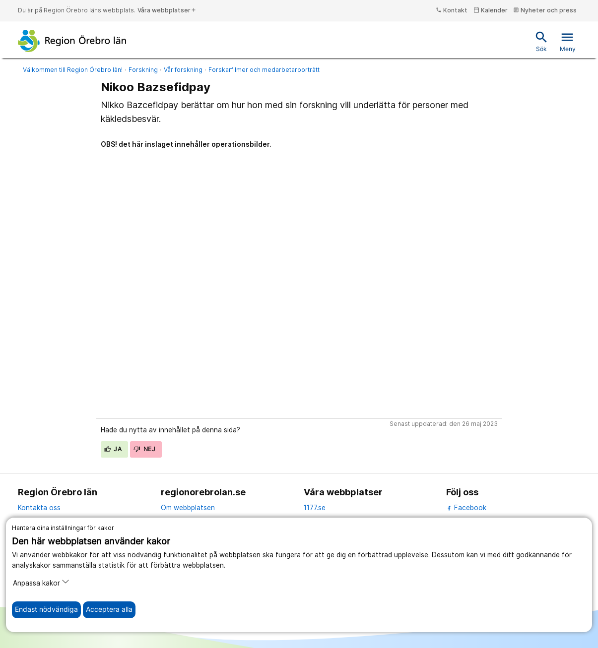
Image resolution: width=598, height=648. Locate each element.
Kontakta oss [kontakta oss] (39, 508)
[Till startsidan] (72, 40)
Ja (113, 449)
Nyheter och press (545, 10)
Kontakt (451, 10)
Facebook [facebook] (466, 508)
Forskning (143, 69)
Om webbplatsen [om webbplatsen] (188, 508)
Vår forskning (183, 69)
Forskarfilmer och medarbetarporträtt (264, 69)
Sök (541, 41)
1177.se (315, 508)
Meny (568, 41)
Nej (144, 449)
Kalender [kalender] (490, 10)
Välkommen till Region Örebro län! (73, 69)
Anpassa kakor (41, 582)
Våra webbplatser (167, 10)
